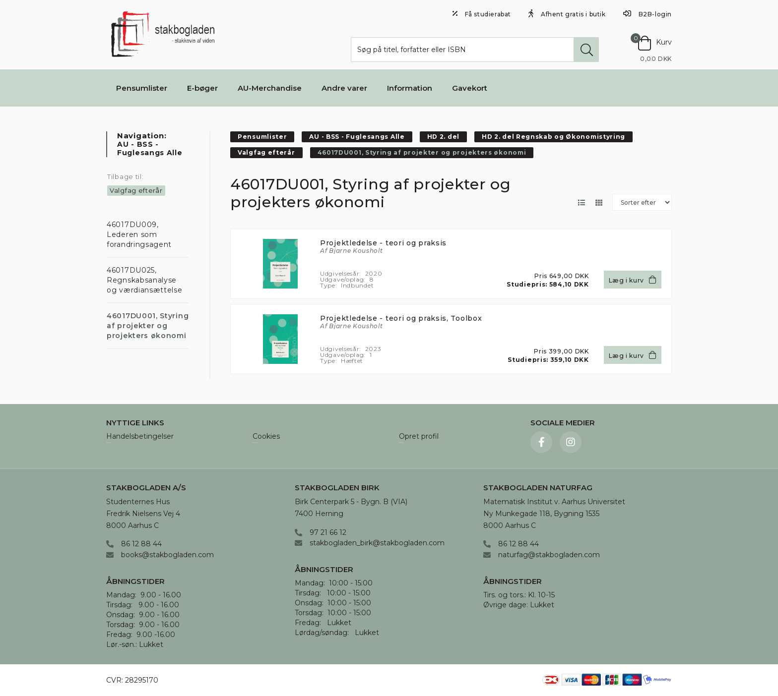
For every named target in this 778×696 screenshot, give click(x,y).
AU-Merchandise (270, 88)
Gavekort (469, 88)
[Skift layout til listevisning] (581, 202)
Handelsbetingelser (140, 437)
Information (409, 88)
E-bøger (202, 88)
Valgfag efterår (136, 190)
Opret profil (419, 437)
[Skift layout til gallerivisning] (598, 202)
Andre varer (344, 88)
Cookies (266, 437)
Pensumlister (141, 88)
